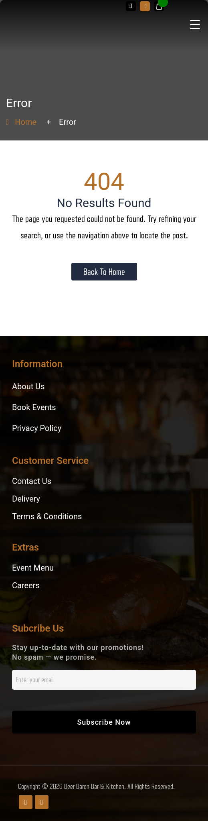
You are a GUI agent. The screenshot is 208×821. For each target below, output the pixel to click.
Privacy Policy (36, 428)
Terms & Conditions (47, 516)
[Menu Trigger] (195, 24)
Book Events (34, 407)
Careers (26, 585)
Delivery (26, 499)
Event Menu (33, 568)
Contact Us (31, 481)
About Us (28, 386)
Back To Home (104, 271)
